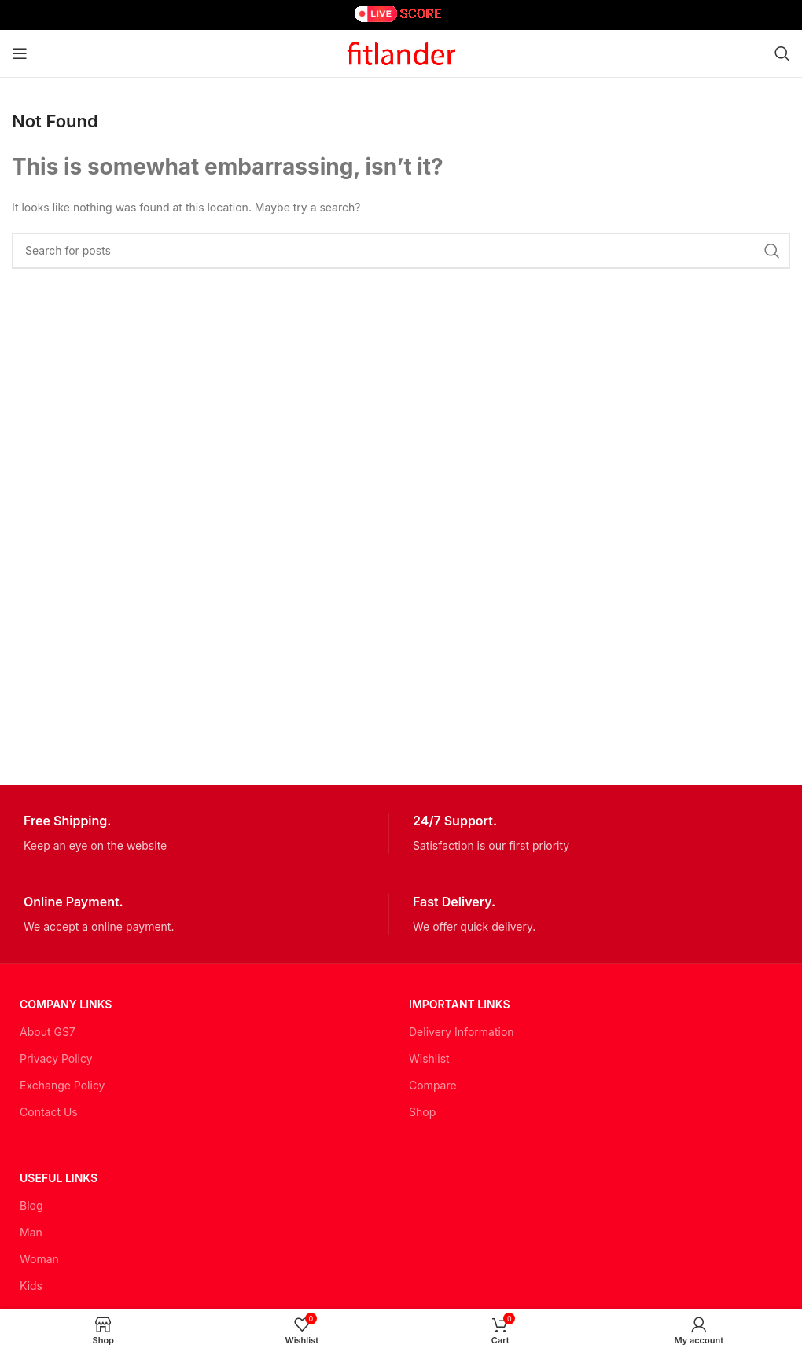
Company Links (66, 1004)
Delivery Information (461, 1031)
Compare (433, 1085)
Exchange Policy (62, 1085)
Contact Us (49, 1112)
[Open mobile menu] (19, 53)
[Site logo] (401, 52)
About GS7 (47, 1031)
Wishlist (429, 1058)
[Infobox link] (206, 833)
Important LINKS (459, 1004)
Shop (422, 1112)
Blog (31, 1205)
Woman (39, 1259)
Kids (31, 1285)
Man (31, 1232)
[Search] (782, 53)
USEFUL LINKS (58, 1178)
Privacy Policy (56, 1058)
